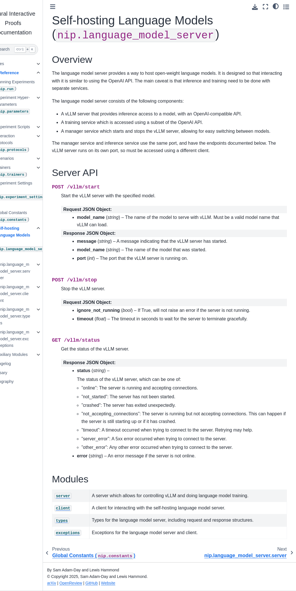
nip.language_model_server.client (30, 294)
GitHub (108, 583)
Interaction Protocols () (28, 143)
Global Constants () (28, 216)
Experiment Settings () (35, 193)
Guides (13, 63)
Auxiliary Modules (28, 354)
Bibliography (18, 381)
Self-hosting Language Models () (30, 242)
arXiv (67, 583)
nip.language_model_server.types (31, 316)
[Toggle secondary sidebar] (286, 6)
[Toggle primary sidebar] (69, 6)
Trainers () (27, 171)
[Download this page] (255, 7)
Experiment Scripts (29, 127)
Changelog (17, 363)
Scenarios (21, 158)
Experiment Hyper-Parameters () (29, 107)
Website (124, 583)
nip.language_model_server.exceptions (30, 339)
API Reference (21, 72)
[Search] (29, 49)
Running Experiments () (31, 86)
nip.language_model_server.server (31, 271)
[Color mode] (275, 6)
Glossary (15, 372)
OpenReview (87, 583)
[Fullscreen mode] (265, 6)
